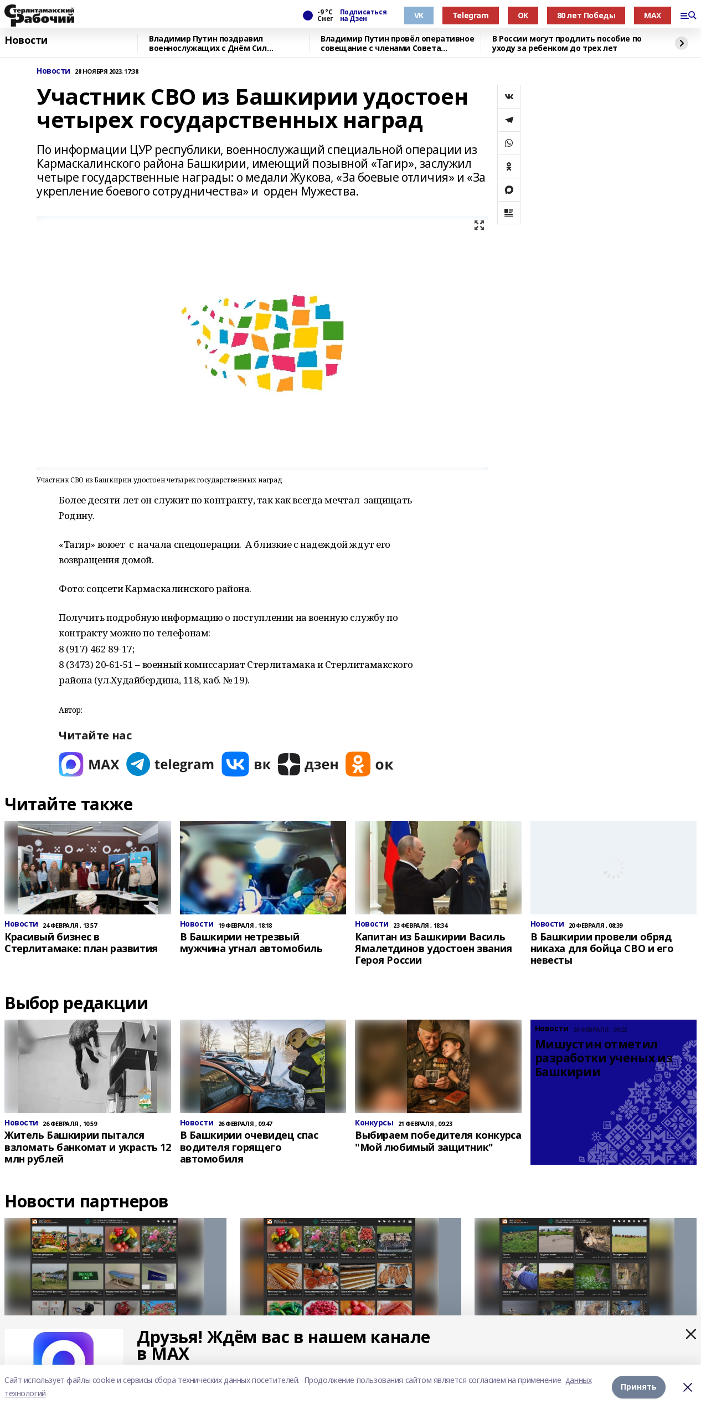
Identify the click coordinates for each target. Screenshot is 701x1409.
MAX (652, 15)
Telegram (470, 15)
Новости (26, 40)
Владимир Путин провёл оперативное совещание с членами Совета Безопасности (397, 43)
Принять (639, 1386)
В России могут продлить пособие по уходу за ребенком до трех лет (567, 43)
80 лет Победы (586, 15)
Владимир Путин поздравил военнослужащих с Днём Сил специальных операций (208, 43)
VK (419, 15)
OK (523, 15)
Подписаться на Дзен (363, 15)
